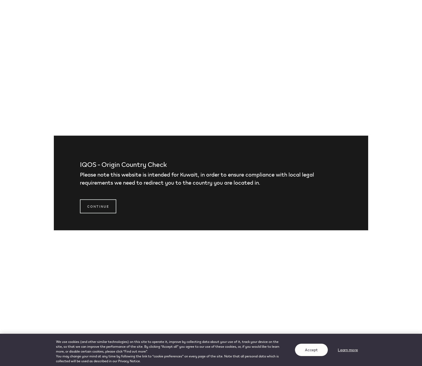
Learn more (348, 350)
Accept (311, 350)
